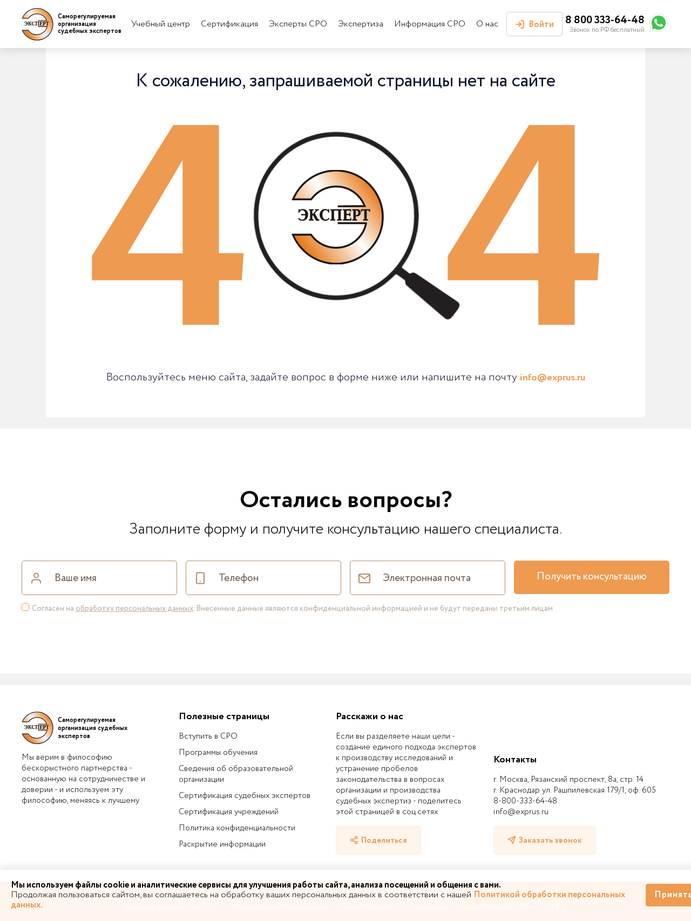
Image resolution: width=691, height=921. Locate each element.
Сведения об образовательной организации (236, 774)
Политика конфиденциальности (237, 828)
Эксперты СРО (298, 24)
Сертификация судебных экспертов (244, 796)
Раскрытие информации (222, 844)
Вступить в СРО (208, 736)
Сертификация (229, 24)
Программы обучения (218, 753)
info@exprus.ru (552, 378)
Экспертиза (360, 24)
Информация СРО (429, 24)
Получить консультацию (592, 576)
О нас (487, 24)
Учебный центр (160, 24)
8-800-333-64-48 (525, 801)
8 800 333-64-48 (605, 20)
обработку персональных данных (134, 608)
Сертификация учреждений (229, 812)
